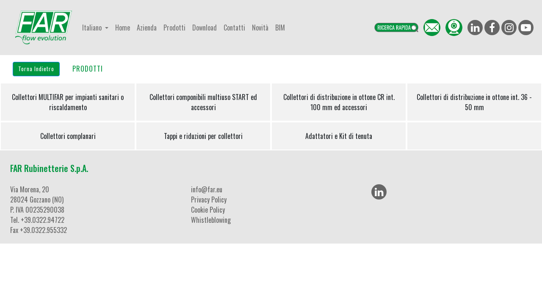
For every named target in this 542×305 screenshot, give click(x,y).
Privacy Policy (209, 199)
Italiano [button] (92, 27)
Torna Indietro (36, 68)
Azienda (147, 27)
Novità (260, 27)
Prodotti (174, 27)
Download (204, 27)
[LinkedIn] (379, 192)
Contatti (234, 27)
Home (122, 27)
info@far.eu (206, 189)
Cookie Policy (208, 210)
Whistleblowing (211, 220)
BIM (280, 27)
